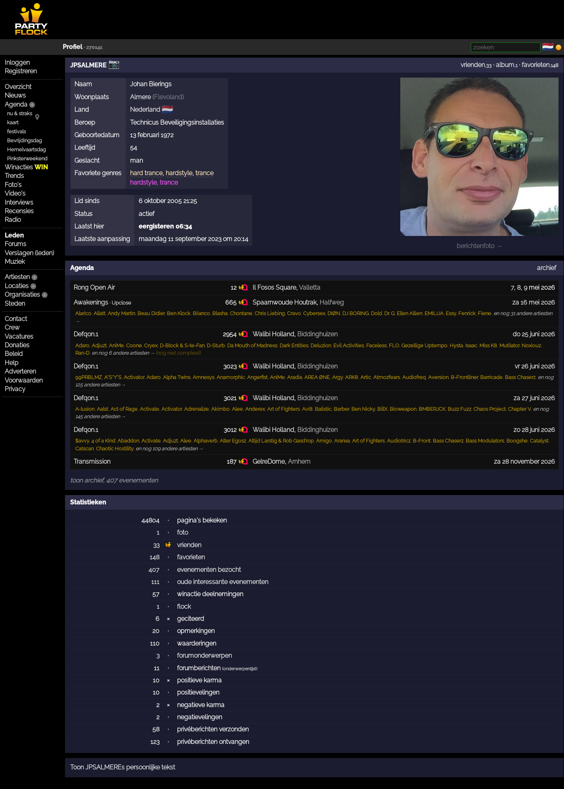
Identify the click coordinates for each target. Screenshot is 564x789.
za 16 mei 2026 (533, 302)
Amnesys (203, 377)
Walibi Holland (273, 334)
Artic (365, 377)
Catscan (84, 449)
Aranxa (342, 441)
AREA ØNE (317, 377)
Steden (15, 303)
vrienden (473, 65)
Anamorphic (231, 377)
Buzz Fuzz (459, 409)
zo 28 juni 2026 (534, 429)
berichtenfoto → (479, 246)
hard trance (146, 173)
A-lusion (84, 409)
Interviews (19, 202)
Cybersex (314, 313)
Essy (451, 313)
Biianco (201, 313)
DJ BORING (355, 313)
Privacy (15, 389)
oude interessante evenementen (222, 582)
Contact (16, 319)
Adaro (82, 345)
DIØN (333, 313)
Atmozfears (386, 377)
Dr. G (389, 313)
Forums (15, 244)
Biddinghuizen (317, 334)
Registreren (21, 71)
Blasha (220, 313)
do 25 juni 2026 (534, 334)
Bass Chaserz (520, 377)
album (505, 65)
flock (184, 606)
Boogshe (517, 441)
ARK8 (351, 377)
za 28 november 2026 (524, 461)
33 (156, 545)
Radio (13, 219)
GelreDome (269, 461)
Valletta (309, 287)
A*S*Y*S (112, 377)
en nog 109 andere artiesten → (170, 449)
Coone (134, 345)
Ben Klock (178, 313)
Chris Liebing (270, 313)
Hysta (456, 345)
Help (11, 362)
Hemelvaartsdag (26, 149)
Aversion (438, 377)
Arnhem (299, 461)
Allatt (99, 313)
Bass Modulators (485, 441)
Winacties (26, 167)
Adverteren (20, 371)
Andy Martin (121, 313)
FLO (394, 345)
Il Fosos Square (274, 287)
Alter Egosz (233, 441)
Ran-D (82, 353)
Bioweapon (403, 409)
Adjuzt (99, 345)
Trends (14, 176)
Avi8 (307, 409)
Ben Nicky (363, 409)
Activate (149, 409)
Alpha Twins (176, 377)
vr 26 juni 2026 (535, 366)
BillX (382, 409)
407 (153, 569)
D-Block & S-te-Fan (182, 345)
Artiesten (17, 277)
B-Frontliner (464, 377)
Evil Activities (348, 345)
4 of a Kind (103, 441)
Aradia (294, 377)
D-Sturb (216, 345)
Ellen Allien (409, 313)
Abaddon (128, 441)
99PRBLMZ (88, 377)
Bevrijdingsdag (24, 140)
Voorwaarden (24, 380)
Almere (140, 97)
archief (546, 268)
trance (204, 173)
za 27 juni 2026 (534, 398)
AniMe (116, 345)
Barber (341, 409)
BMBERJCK (432, 409)
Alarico (83, 313)
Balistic (323, 409)
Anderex (255, 409)
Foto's (13, 185)
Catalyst (539, 441)
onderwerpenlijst (239, 668)
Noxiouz (531, 345)
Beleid (14, 353)
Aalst (102, 409)
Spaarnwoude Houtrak (284, 302)
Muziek (15, 261)
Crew (12, 327)
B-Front (421, 441)
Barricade (491, 377)
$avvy (82, 441)
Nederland (145, 109)
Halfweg (332, 302)
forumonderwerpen (204, 655)
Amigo (324, 441)
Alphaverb (205, 441)
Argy (337, 377)
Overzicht (18, 87)
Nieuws (15, 95)
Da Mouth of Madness (252, 345)
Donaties (17, 345)
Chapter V (519, 409)
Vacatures (19, 336)
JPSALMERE (88, 65)
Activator (134, 377)
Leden (14, 235)
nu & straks (19, 113)
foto (182, 532)
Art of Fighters (283, 409)
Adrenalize (196, 409)
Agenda (16, 104)
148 (154, 557)
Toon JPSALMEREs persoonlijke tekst (122, 767)
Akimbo (220, 409)
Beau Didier (150, 313)
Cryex (150, 345)
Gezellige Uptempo (424, 345)
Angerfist (257, 377)
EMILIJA (434, 313)
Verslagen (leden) (29, 253)
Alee (237, 409)
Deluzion (321, 345)
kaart (12, 122)
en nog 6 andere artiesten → (123, 353)
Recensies (19, 211)
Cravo (294, 313)
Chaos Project (490, 409)
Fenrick (466, 313)
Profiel (72, 47)
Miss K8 (488, 345)
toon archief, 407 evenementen (114, 480)
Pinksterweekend (27, 158)
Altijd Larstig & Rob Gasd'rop (281, 441)
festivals (16, 131)
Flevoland (168, 97)
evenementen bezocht (209, 569)
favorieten (536, 65)
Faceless (376, 345)
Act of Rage (123, 409)
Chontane (241, 313)
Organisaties (22, 294)
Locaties (17, 286)
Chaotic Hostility (114, 449)
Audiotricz (398, 441)
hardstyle (179, 173)
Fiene (484, 313)
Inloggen (17, 62)
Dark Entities (294, 345)
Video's (15, 193)
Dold (376, 313)
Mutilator (509, 345)
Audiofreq (414, 377)
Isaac (471, 345)
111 (155, 582)
